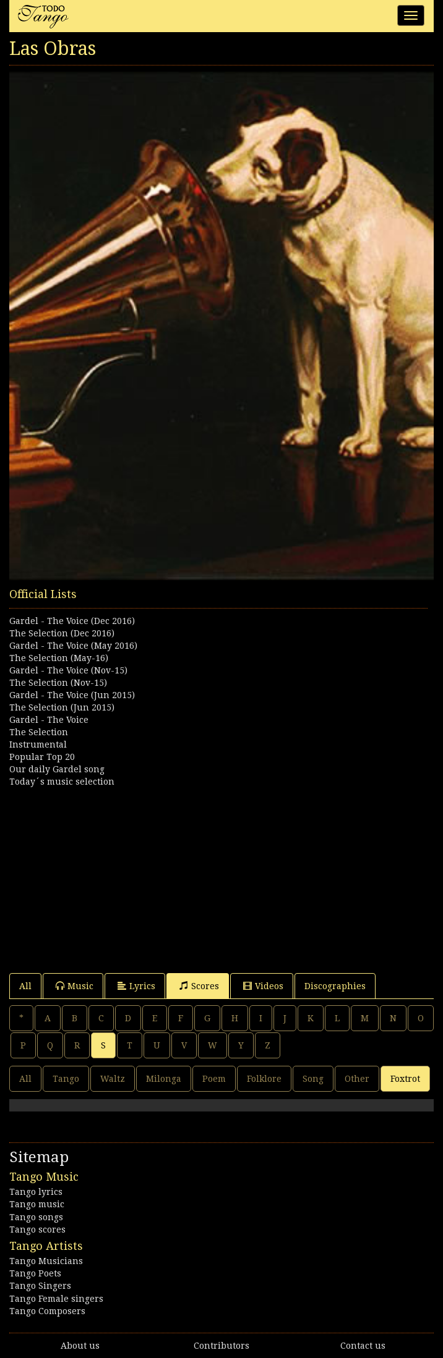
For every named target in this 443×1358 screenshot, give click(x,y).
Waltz (112, 1079)
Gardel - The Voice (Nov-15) (68, 670)
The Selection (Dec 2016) (61, 633)
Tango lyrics (35, 1192)
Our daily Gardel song (57, 769)
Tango (66, 1079)
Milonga (163, 1079)
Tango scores (37, 1229)
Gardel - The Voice (48, 720)
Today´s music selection (61, 782)
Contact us (362, 1346)
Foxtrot (405, 1079)
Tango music (36, 1204)
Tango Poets (35, 1273)
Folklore (264, 1079)
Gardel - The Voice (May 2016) (73, 646)
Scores (199, 986)
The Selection (38, 732)
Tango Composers (47, 1311)
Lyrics (136, 986)
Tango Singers (40, 1286)
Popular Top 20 (42, 757)
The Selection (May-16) (58, 658)
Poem (214, 1079)
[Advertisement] (221, 874)
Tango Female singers (56, 1299)
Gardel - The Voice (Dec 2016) (72, 621)
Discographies (335, 986)
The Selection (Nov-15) (58, 683)
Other (357, 1079)
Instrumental (38, 744)
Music (74, 986)
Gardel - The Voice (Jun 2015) (72, 695)
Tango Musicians (46, 1261)
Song (313, 1079)
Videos (263, 986)
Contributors (221, 1346)
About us (80, 1346)
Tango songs (36, 1217)
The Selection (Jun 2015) (61, 707)
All (25, 986)
